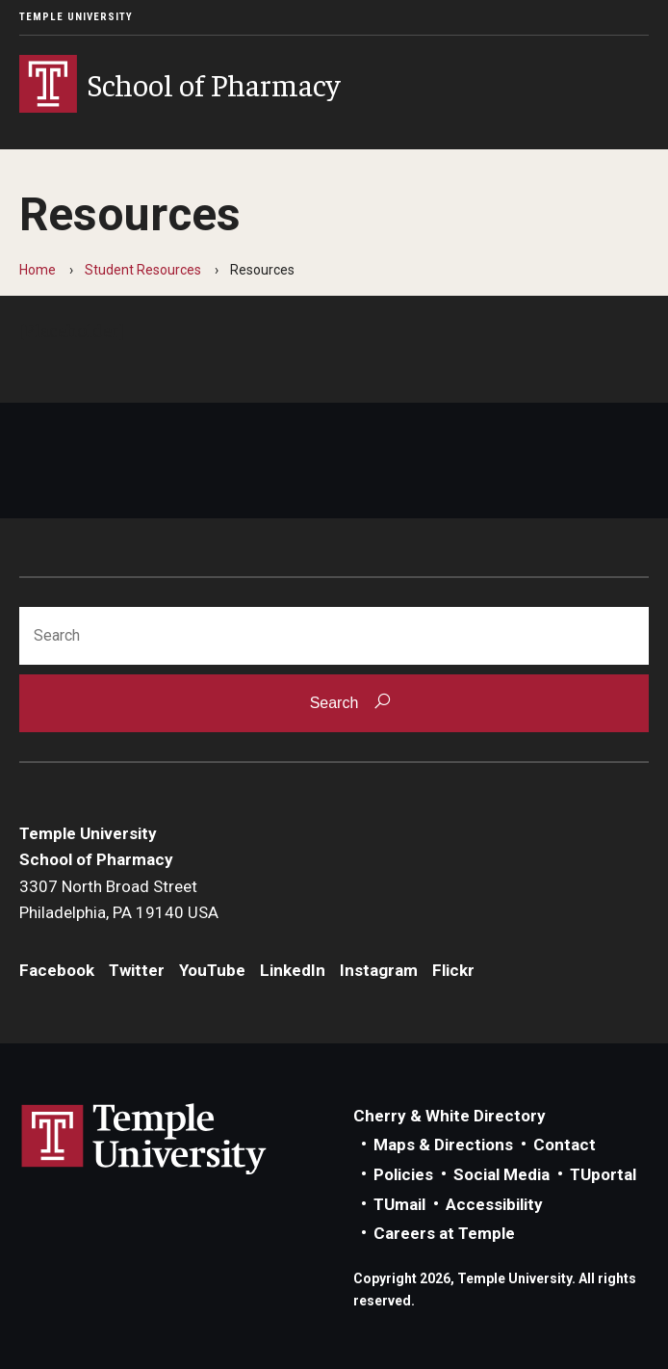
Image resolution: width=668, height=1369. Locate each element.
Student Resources (143, 269)
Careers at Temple (444, 1233)
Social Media (501, 1174)
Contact (564, 1144)
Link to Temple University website (144, 1139)
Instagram (379, 970)
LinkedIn (292, 970)
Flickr (453, 970)
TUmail (399, 1204)
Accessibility (494, 1204)
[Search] (334, 636)
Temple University (76, 17)
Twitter (137, 970)
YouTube (212, 970)
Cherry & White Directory (449, 1115)
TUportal (603, 1174)
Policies (403, 1174)
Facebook (56, 970)
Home (37, 269)
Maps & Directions (443, 1144)
